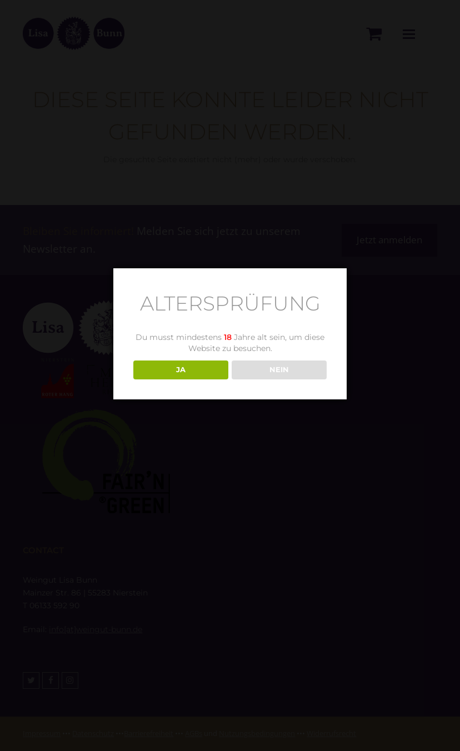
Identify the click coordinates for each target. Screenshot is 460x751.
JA (181, 369)
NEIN (279, 369)
